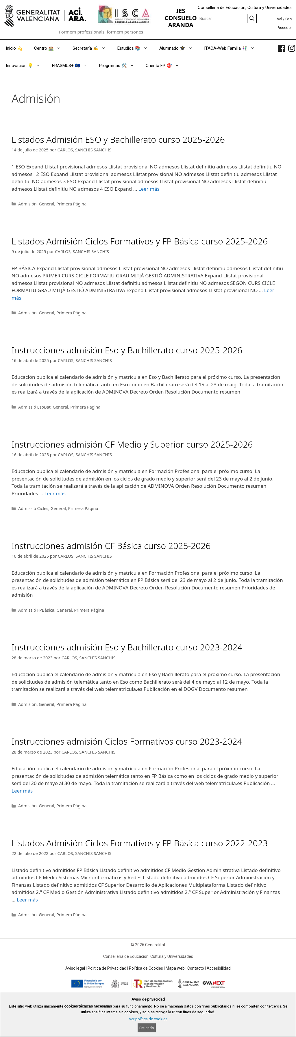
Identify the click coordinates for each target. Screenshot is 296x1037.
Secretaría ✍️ (92, 48)
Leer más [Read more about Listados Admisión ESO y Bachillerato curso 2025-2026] (149, 188)
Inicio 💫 (14, 48)
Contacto (195, 968)
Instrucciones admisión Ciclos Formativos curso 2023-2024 (127, 741)
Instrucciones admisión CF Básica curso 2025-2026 (111, 546)
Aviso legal (75, 968)
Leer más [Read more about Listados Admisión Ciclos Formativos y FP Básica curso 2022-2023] (27, 899)
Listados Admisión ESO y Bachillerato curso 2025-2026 (118, 139)
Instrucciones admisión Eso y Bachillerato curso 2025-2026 (127, 350)
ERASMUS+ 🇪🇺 (72, 65)
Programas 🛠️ (119, 65)
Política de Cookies (146, 968)
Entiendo (146, 1028)
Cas (288, 19)
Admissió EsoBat (34, 407)
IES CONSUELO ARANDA (181, 18)
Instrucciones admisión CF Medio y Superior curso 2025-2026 (132, 444)
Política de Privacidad (107, 968)
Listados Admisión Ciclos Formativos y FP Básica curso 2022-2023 (140, 843)
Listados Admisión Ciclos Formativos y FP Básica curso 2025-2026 (140, 241)
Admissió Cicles (33, 508)
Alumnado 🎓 (178, 48)
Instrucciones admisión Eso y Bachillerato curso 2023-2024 (127, 647)
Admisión (27, 204)
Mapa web (175, 968)
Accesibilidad (219, 968)
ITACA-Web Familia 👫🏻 (232, 48)
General (46, 204)
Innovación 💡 (26, 65)
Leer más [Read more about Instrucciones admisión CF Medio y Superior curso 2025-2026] (55, 493)
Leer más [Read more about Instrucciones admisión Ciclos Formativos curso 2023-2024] (22, 790)
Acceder (285, 27)
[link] (281, 48)
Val (279, 19)
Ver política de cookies (148, 1019)
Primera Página (71, 204)
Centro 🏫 (50, 48)
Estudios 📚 (135, 48)
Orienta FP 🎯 (165, 65)
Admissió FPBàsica (36, 610)
